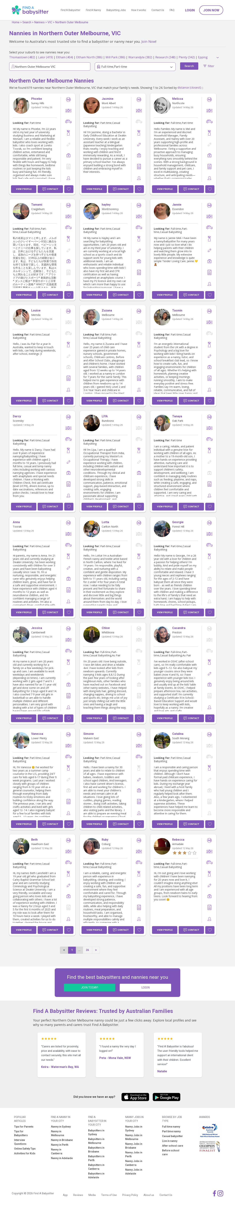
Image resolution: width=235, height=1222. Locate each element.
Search (26, 22)
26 (87, 950)
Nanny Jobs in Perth (133, 1154)
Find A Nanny (93, 10)
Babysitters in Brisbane (96, 1149)
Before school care (170, 1152)
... (79, 950)
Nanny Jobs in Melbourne (133, 1137)
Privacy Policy (130, 1195)
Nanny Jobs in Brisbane (133, 1145)
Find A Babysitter (70, 10)
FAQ (172, 10)
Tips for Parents (23, 1126)
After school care (172, 1145)
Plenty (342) (187, 57)
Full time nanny (171, 1126)
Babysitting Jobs (116, 10)
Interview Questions (20, 1142)
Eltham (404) (64, 57)
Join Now (211, 10)
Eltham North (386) (89, 57)
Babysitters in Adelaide (96, 1175)
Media (92, 1195)
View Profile (24, 189)
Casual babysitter (172, 1136)
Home (15, 22)
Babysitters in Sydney (96, 1132)
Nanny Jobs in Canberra (133, 1163)
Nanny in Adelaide (62, 1158)
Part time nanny (171, 1131)
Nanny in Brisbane (62, 1140)
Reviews (78, 1195)
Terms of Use (109, 1195)
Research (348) (165, 57)
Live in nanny (169, 1140)
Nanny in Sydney (61, 1126)
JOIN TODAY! (89, 987)
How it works (138, 10)
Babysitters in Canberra (96, 1166)
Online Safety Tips (25, 1148)
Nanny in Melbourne (57, 1133)
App (65, 1195)
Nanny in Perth (59, 1144)
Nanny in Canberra (56, 1151)
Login (190, 10)
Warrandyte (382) (140, 57)
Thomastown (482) (22, 57)
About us (149, 1195)
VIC (50, 22)
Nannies (39, 22)
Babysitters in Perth (96, 1158)
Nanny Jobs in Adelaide (133, 1171)
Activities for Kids (24, 1153)
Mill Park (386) (115, 57)
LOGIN (145, 987)
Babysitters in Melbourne (96, 1141)
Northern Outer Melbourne (71, 22)
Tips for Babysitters (21, 1133)
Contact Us (157, 10)
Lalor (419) (45, 57)
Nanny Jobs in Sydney (133, 1128)
